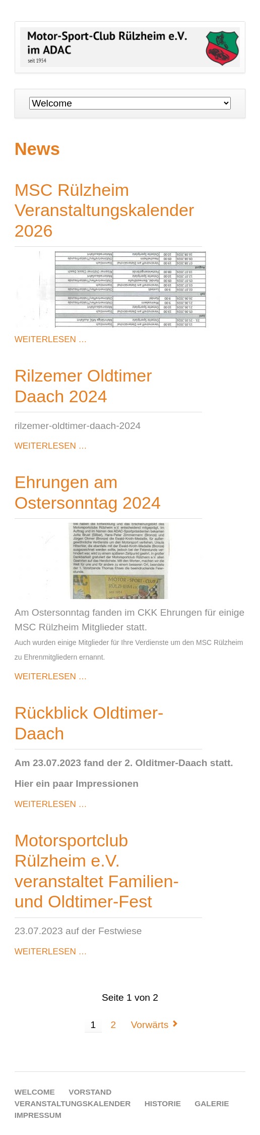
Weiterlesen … (51, 339)
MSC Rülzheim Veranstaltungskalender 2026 (104, 210)
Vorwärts (150, 1024)
